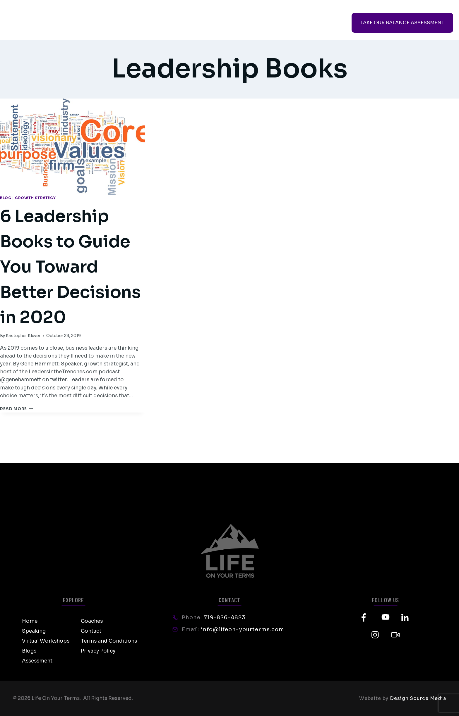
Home (29, 621)
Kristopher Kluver (23, 386)
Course (303, 23)
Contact (242, 23)
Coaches (206, 23)
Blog (5, 198)
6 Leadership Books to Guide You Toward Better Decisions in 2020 (70, 290)
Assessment (37, 661)
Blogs (29, 651)
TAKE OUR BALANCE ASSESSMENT (402, 23)
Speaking (106, 23)
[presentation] (72, 147)
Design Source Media (418, 698)
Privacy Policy (98, 651)
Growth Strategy (35, 198)
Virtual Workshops (156, 23)
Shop (273, 23)
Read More (16, 459)
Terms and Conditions (109, 641)
